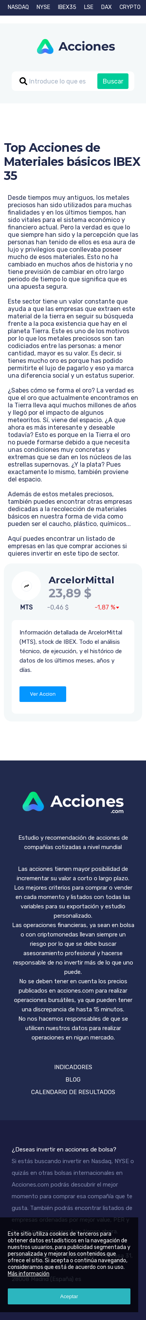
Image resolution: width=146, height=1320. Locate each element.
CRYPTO (130, 7)
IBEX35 (67, 7)
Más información (28, 1273)
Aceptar (69, 1296)
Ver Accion (43, 694)
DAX (106, 7)
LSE (88, 7)
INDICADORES (73, 1067)
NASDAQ (18, 7)
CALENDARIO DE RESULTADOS (73, 1092)
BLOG (73, 1079)
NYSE (43, 7)
